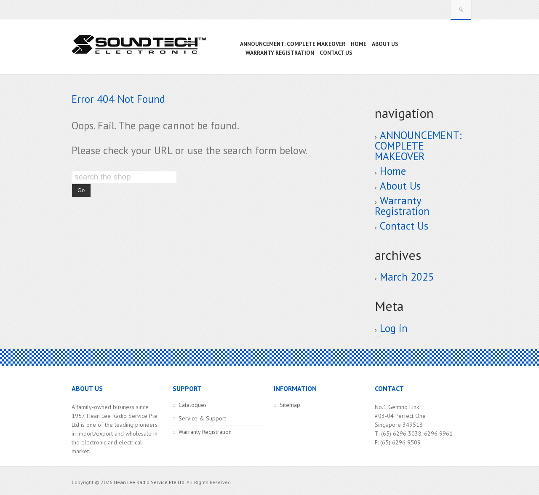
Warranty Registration (402, 206)
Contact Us (404, 226)
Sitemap (290, 405)
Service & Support (202, 418)
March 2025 (407, 277)
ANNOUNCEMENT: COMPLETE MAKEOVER (418, 145)
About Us (400, 186)
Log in (394, 328)
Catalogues (193, 405)
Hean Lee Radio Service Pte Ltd (149, 482)
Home (393, 171)
